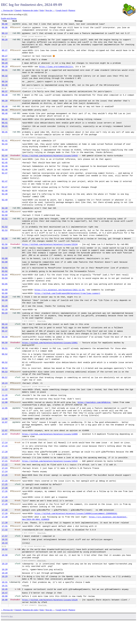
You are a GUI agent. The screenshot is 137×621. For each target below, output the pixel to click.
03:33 (4, 313)
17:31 (4, 526)
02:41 (4, 141)
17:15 (4, 446)
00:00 (4, 24)
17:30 (4, 517)
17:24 (4, 468)
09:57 (4, 377)
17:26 (4, 488)
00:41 (4, 119)
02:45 (4, 163)
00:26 (4, 40)
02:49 (4, 200)
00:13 (4, 33)
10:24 (4, 383)
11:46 (4, 399)
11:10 (4, 386)
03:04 (4, 275)
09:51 (4, 348)
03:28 (4, 310)
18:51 (4, 546)
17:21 (4, 458)
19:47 (4, 593)
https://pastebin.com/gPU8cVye (94, 402)
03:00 (4, 258)
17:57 (4, 536)
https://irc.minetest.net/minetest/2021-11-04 (59, 290)
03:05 (4, 284)
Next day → (50, 10)
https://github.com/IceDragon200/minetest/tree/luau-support (67, 293)
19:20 (4, 569)
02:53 (4, 230)
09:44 (4, 324)
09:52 (4, 354)
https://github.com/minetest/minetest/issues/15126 (50, 600)
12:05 (4, 408)
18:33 (4, 543)
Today (41, 10)
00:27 (4, 50)
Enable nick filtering (9, 18)
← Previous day (7, 10)
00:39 (4, 101)
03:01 (4, 268)
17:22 (4, 465)
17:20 (4, 452)
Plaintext (71, 10)
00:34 (4, 82)
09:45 (4, 328)
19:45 (4, 589)
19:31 (4, 582)
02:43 (4, 144)
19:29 (4, 576)
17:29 (4, 513)
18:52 (4, 549)
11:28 (4, 395)
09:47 (4, 331)
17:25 (4, 475)
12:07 (4, 422)
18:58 (4, 555)
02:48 (4, 191)
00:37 (4, 91)
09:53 (4, 372)
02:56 (4, 239)
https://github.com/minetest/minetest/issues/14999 (50, 434)
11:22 (4, 389)
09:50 (4, 337)
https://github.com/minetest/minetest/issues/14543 (50, 156)
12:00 (4, 402)
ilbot (11, 616)
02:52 (4, 227)
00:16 (4, 36)
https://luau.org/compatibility (56, 67)
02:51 (4, 219)
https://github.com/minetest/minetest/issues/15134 (50, 244)
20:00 (4, 596)
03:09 (4, 290)
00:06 (4, 27)
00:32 (4, 76)
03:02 (4, 271)
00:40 (4, 106)
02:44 (4, 150)
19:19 (4, 564)
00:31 (4, 70)
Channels (17, 10)
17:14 (4, 443)
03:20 (4, 297)
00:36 (4, 85)
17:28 (4, 504)
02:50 (4, 215)
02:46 (4, 166)
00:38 (4, 95)
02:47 (4, 173)
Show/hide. (41, 137)
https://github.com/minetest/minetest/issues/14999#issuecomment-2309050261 (76, 514)
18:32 (4, 539)
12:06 (4, 419)
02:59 (4, 248)
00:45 (4, 132)
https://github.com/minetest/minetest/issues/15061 (50, 343)
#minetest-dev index (30, 10)
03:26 (4, 306)
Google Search (61, 10)
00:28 (4, 63)
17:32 (4, 530)
